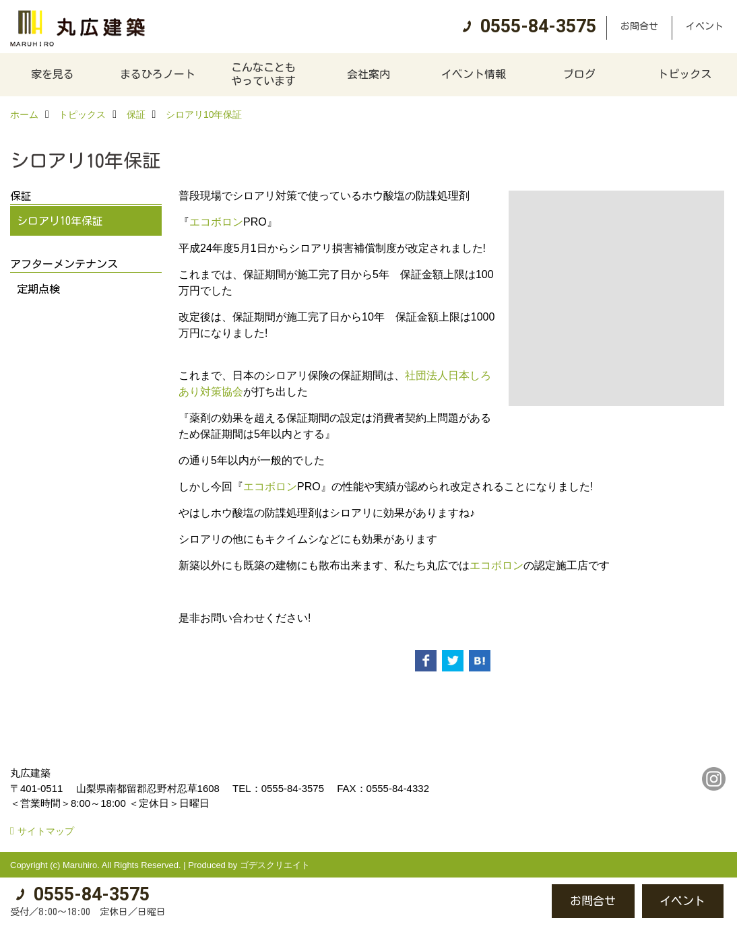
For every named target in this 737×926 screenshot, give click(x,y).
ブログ (579, 74)
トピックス (684, 74)
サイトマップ (46, 831)
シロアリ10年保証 (60, 221)
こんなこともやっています (263, 74)
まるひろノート (157, 74)
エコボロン (216, 222)
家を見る (52, 74)
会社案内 (368, 74)
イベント (705, 26)
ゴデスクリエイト (275, 865)
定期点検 (38, 289)
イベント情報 (473, 74)
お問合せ (639, 26)
